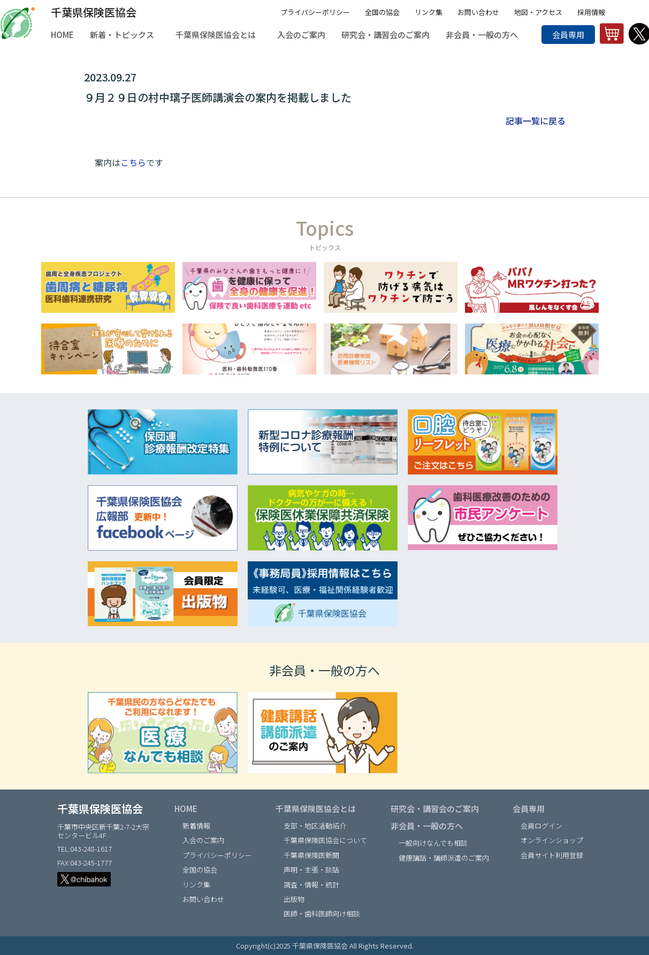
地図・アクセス (538, 12)
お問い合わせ (478, 12)
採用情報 (591, 12)
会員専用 (568, 34)
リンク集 (428, 12)
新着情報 (196, 826)
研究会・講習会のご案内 (435, 808)
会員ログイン (541, 826)
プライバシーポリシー (315, 12)
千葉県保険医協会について (325, 840)
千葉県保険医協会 (93, 12)
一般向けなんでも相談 (433, 843)
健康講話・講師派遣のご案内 (444, 858)
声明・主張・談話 (311, 869)
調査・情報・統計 (311, 884)
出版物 (294, 899)
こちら (133, 162)
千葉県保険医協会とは (316, 808)
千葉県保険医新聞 (311, 855)
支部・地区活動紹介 (315, 826)
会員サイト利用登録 (552, 855)
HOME (185, 808)
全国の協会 (382, 12)
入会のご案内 (203, 840)
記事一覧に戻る (536, 120)
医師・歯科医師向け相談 (322, 913)
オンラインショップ (552, 840)
